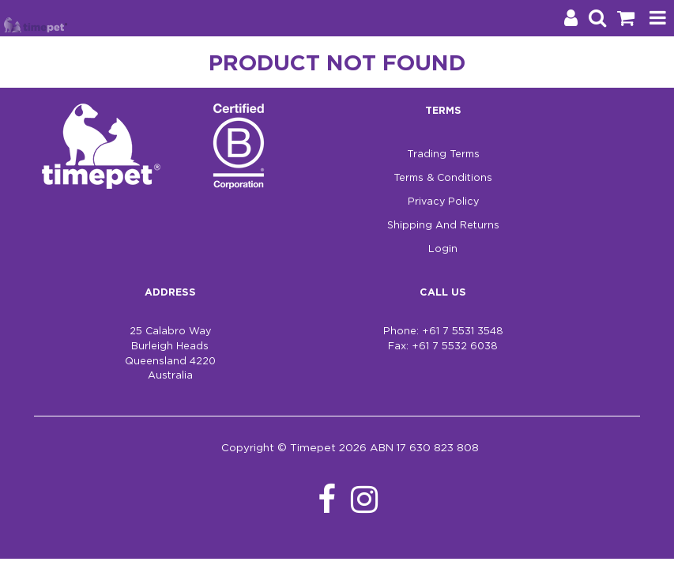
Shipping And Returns (443, 225)
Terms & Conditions (442, 178)
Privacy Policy (443, 202)
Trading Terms (443, 154)
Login (442, 249)
